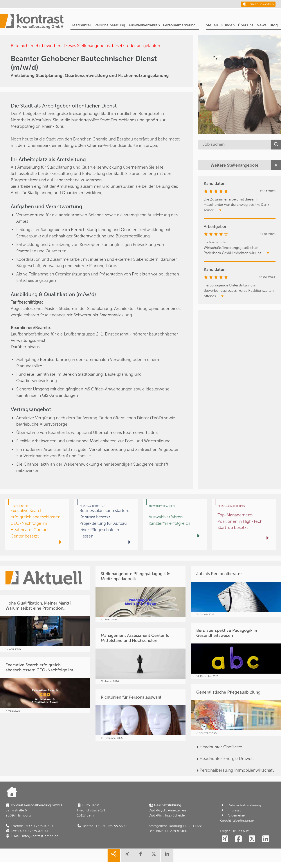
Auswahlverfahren (144, 25)
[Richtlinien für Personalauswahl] (140, 715)
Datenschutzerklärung (240, 805)
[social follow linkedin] (265, 839)
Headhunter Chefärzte (216, 746)
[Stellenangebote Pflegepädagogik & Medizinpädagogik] (140, 594)
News (262, 25)
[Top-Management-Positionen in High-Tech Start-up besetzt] (244, 524)
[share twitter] (153, 855)
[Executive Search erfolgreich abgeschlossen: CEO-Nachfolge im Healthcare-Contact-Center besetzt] (37, 524)
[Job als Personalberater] (236, 591)
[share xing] (127, 855)
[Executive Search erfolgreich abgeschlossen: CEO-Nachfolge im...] (45, 685)
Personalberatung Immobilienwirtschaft (232, 770)
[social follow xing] (225, 839)
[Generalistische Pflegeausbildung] (236, 710)
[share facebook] (140, 855)
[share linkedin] (167, 855)
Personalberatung (109, 25)
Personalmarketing (179, 25)
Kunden (228, 25)
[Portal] (32, 22)
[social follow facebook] (238, 839)
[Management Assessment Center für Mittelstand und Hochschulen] (140, 656)
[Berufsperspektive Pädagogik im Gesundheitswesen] (236, 651)
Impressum (232, 810)
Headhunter (80, 25)
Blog (274, 25)
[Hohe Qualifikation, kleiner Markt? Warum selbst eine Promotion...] (45, 623)
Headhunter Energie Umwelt (222, 758)
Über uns (245, 25)
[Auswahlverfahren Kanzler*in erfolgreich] (175, 524)
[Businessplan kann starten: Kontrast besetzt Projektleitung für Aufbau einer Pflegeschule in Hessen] (106, 524)
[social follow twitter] (252, 839)
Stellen (212, 25)
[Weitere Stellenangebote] (239, 165)
